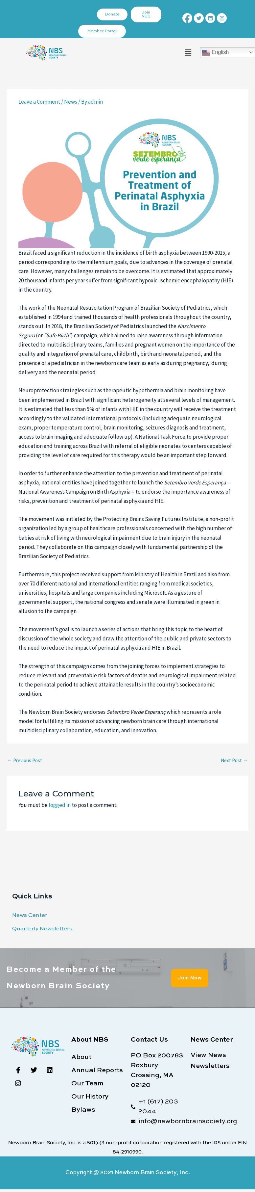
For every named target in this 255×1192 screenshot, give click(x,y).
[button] (188, 52)
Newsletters (210, 1066)
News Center (29, 915)
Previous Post (24, 760)
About (81, 1057)
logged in (60, 805)
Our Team (87, 1083)
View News (208, 1055)
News (70, 101)
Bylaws (83, 1110)
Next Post (234, 760)
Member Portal (102, 31)
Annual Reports (97, 1070)
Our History (89, 1097)
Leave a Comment (39, 101)
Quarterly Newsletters (42, 929)
